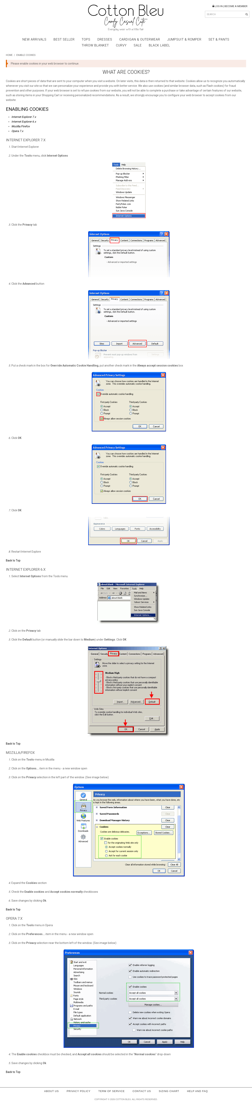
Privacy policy (78, 1091)
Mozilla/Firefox (20, 126)
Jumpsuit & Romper (184, 39)
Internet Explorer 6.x (23, 121)
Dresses (104, 39)
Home (9, 55)
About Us (51, 1091)
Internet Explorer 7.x (23, 116)
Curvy (121, 45)
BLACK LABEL (159, 45)
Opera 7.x (17, 131)
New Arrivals (34, 39)
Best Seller (64, 39)
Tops (86, 39)
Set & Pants (218, 39)
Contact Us (141, 1091)
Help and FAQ (197, 1091)
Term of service (111, 1091)
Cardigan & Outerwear (139, 39)
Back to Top (13, 560)
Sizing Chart (169, 1091)
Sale (138, 45)
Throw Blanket (95, 45)
